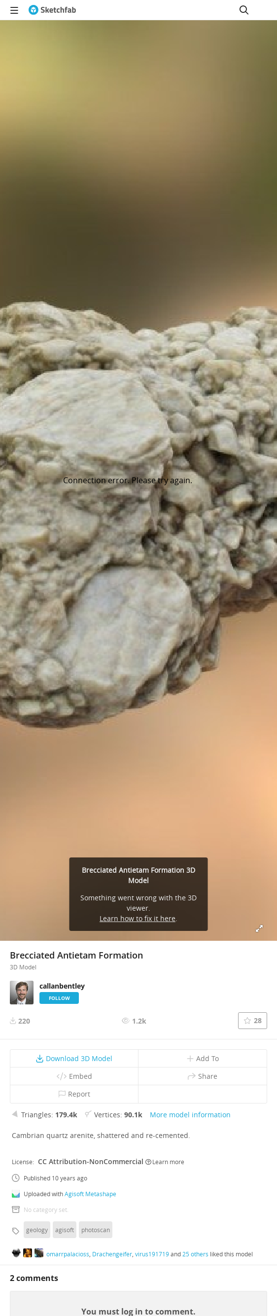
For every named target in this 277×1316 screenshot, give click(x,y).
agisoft (64, 1230)
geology (37, 1230)
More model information (190, 1114)
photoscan (95, 1230)
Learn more (164, 1162)
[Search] (244, 9)
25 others (195, 1254)
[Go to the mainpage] (52, 10)
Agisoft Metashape (90, 1194)
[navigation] (14, 9)
